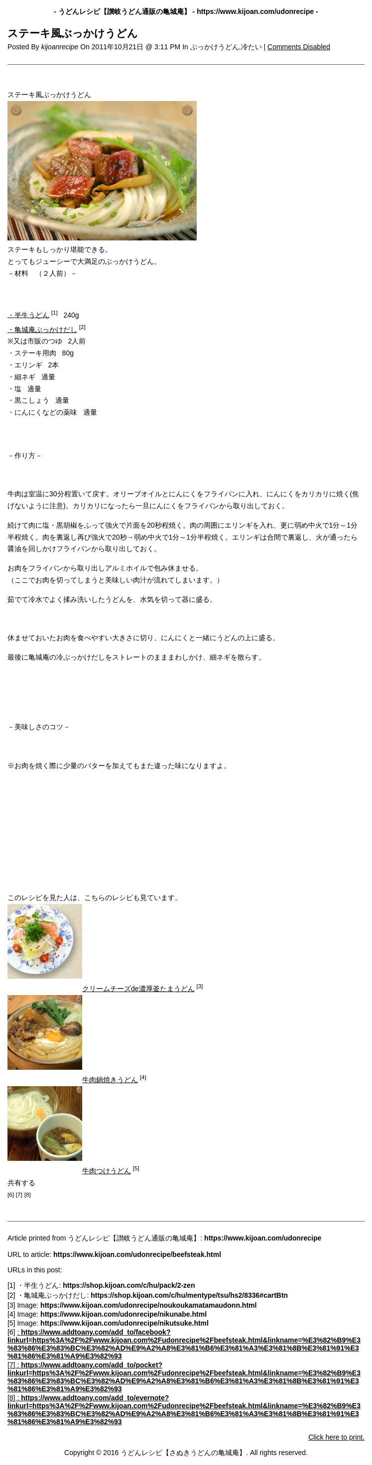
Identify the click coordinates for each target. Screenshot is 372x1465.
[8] (12, 1398)
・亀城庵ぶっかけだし (42, 330)
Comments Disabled (298, 47)
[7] (12, 1365)
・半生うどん (28, 315)
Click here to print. (336, 1437)
